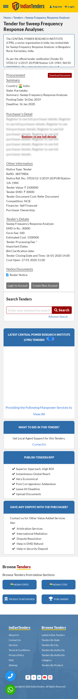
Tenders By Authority (53, 650)
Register (56, 6)
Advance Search (58, 316)
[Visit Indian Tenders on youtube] (44, 677)
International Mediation (29, 533)
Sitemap (13, 665)
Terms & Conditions (19, 650)
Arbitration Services (27, 528)
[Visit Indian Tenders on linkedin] (39, 677)
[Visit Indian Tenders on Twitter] (33, 677)
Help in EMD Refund (27, 543)
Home (7, 17)
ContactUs (39, 444)
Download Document (59, 75)
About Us (14, 635)
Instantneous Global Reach (31, 474)
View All (39, 414)
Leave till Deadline (26, 489)
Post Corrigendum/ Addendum (34, 484)
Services (13, 645)
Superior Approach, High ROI (33, 469)
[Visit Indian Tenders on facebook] (28, 677)
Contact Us (15, 640)
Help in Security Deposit (30, 548)
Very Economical (25, 479)
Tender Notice (18, 275)
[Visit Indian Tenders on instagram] (50, 677)
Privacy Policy (16, 655)
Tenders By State (50, 640)
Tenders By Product (52, 665)
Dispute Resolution (26, 538)
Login (69, 6)
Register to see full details (39, 136)
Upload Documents (26, 494)
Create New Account (45, 285)
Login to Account (18, 285)
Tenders (18, 17)
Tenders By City (50, 645)
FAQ (11, 660)
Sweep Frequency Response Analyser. (47, 17)
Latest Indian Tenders (53, 635)
